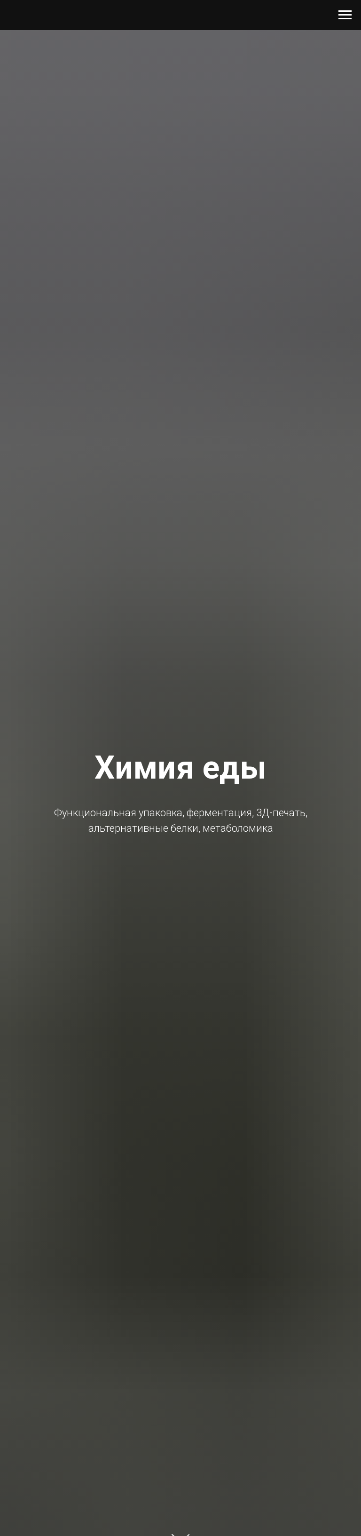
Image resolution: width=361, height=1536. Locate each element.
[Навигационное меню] (345, 15)
